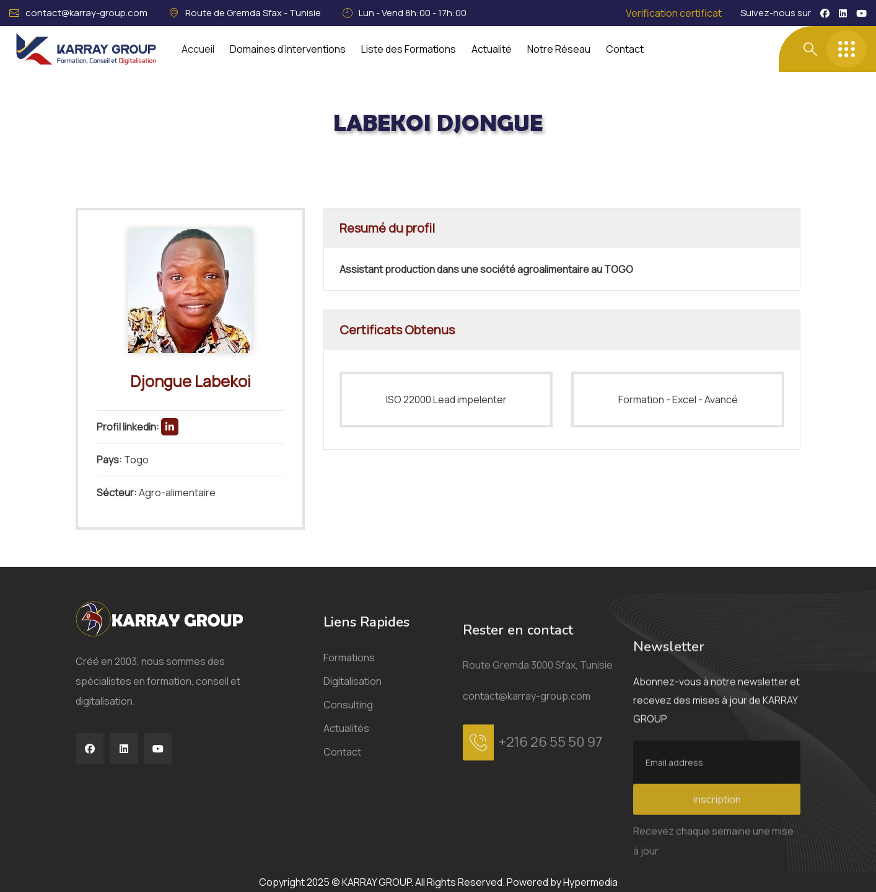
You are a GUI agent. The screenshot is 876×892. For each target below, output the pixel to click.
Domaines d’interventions (288, 49)
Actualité (491, 49)
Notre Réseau (558, 49)
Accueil (198, 49)
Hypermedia (590, 882)
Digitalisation (352, 865)
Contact (625, 49)
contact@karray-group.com (86, 12)
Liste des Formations (408, 49)
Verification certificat (674, 13)
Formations (349, 841)
